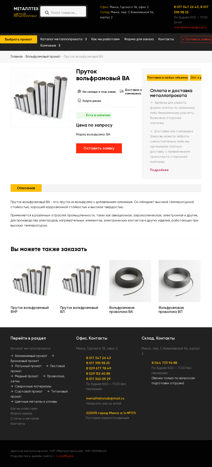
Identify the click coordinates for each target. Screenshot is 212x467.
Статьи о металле (25, 418)
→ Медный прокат (25, 376)
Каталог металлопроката (61, 39)
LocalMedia (65, 456)
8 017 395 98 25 (98, 363)
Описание (26, 188)
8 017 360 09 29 (98, 379)
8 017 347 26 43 (98, 358)
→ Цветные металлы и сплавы (34, 401)
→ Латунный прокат (26, 366)
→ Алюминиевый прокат (29, 356)
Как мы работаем (105, 39)
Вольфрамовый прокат (43, 56)
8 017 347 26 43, (187, 7)
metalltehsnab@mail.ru (190, 27)
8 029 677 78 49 (98, 368)
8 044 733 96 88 (164, 363)
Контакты (166, 39)
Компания (48, 45)
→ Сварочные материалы (31, 386)
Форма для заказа (139, 39)
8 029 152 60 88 (98, 374)
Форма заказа (21, 413)
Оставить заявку (99, 148)
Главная (16, 56)
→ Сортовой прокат (27, 391)
